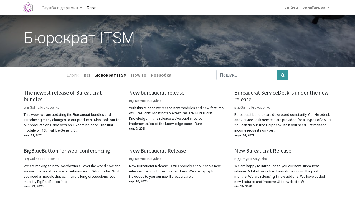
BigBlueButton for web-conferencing (67, 150)
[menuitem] (92, 7)
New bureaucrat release (156, 92)
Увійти (290, 8)
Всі (87, 75)
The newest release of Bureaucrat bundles (63, 96)
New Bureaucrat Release (157, 150)
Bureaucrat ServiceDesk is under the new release (281, 96)
